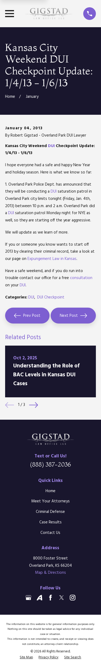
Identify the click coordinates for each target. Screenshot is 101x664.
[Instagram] (72, 597)
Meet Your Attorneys (50, 501)
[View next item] (33, 405)
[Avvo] (39, 597)
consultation (81, 278)
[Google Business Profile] (28, 597)
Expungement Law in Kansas (51, 259)
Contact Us (50, 533)
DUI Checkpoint (50, 297)
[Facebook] (50, 597)
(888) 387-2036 (50, 464)
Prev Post (27, 315)
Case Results (50, 522)
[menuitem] (26, 657)
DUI (51, 146)
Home (50, 491)
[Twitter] (61, 597)
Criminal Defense (50, 512)
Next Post (73, 315)
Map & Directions (50, 572)
